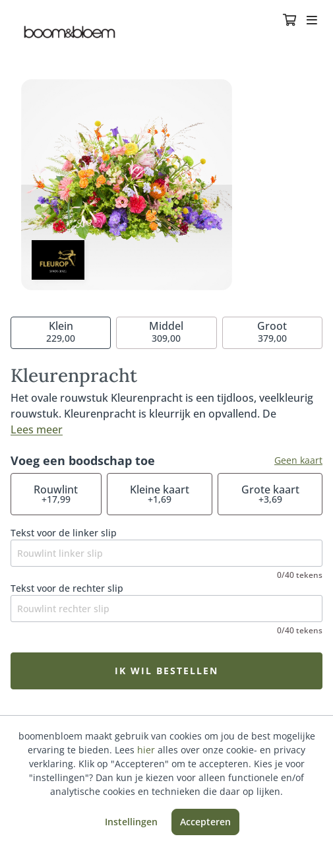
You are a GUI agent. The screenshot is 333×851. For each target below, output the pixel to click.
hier (146, 749)
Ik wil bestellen (166, 670)
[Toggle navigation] (311, 21)
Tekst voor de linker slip (64, 532)
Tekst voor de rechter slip (67, 588)
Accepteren (205, 821)
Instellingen (131, 821)
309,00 (166, 331)
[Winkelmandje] (289, 21)
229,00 (60, 331)
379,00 (272, 331)
